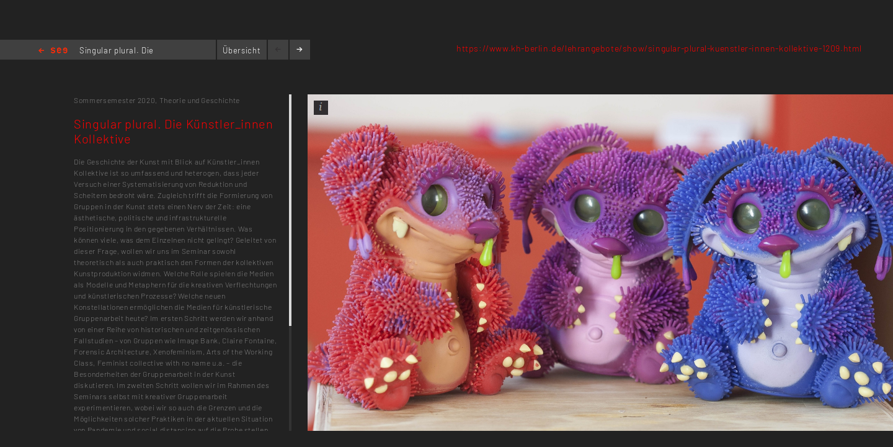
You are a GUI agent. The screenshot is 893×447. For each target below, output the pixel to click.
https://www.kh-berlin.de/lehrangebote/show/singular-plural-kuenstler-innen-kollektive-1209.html (659, 48)
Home (53, 51)
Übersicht (241, 50)
